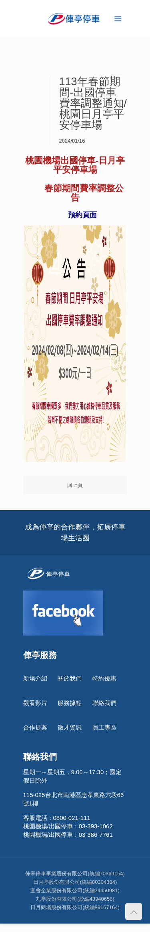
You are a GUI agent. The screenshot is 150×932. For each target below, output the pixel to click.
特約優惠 (104, 678)
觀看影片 (35, 702)
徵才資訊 (70, 727)
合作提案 (35, 727)
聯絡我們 (104, 702)
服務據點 (70, 702)
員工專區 (104, 727)
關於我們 (70, 678)
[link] (75, 188)
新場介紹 (35, 678)
